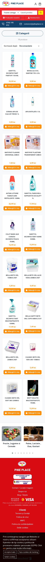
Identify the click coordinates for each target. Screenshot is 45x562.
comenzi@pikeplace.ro (33, 24)
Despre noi (22, 492)
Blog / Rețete (22, 495)
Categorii (22, 33)
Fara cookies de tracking (28, 552)
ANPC (22, 521)
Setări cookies (22, 528)
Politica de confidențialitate (22, 524)
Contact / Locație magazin (22, 488)
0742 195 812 (9, 24)
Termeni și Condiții (22, 513)
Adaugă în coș (12, 86)
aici (4, 548)
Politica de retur (22, 517)
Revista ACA (33, 18)
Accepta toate (9, 552)
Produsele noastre (11, 18)
